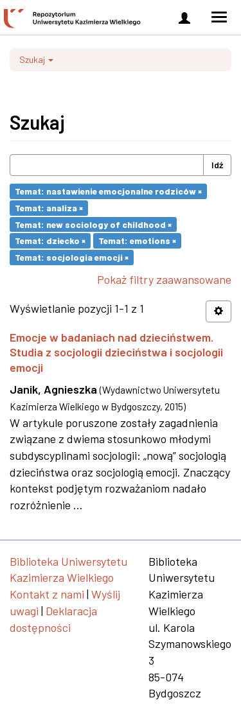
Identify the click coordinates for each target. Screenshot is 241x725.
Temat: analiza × (49, 207)
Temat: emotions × (137, 240)
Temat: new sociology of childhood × (93, 223)
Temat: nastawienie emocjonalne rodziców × (108, 191)
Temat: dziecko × (50, 240)
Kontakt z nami (47, 594)
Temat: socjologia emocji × (72, 257)
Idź (217, 164)
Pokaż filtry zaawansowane (164, 279)
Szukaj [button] (36, 59)
